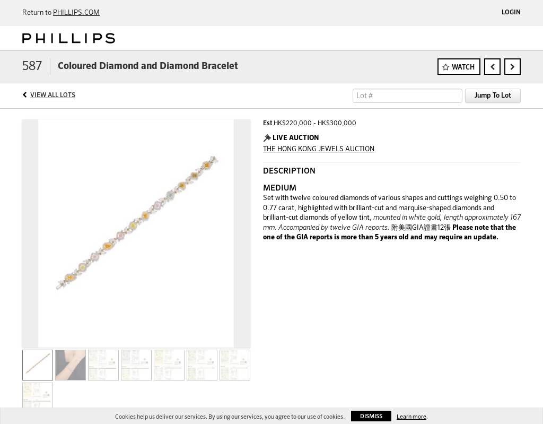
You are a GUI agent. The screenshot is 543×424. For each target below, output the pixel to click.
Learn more (411, 417)
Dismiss (371, 416)
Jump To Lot (493, 95)
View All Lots (52, 95)
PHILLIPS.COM (76, 13)
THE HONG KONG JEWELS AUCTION (318, 149)
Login (511, 13)
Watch (463, 67)
